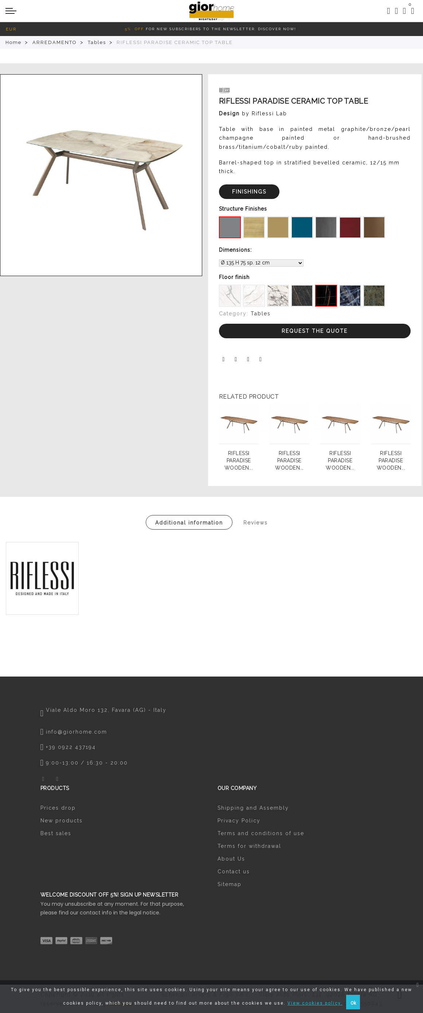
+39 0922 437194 (71, 747)
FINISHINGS (249, 192)
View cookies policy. (314, 1003)
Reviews (255, 523)
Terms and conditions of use (261, 833)
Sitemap (230, 884)
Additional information (189, 523)
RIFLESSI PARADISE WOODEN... (238, 460)
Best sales (55, 833)
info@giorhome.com (76, 732)
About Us (231, 859)
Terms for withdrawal (249, 846)
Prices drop (58, 808)
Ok (353, 1003)
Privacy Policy (239, 820)
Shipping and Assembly (253, 808)
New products (61, 820)
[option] (101, 175)
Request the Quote (315, 331)
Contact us (234, 871)
